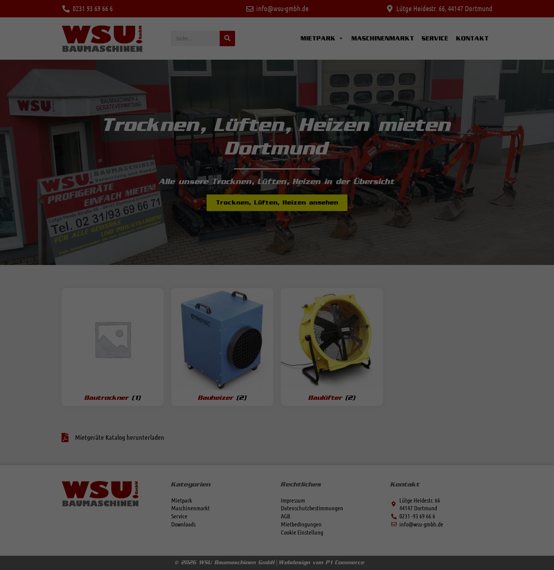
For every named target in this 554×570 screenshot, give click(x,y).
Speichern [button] (351, 314)
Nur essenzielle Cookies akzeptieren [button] (277, 337)
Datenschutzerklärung (157, 289)
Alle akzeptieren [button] (203, 314)
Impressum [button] (309, 378)
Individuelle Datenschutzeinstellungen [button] (277, 360)
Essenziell (300, 196)
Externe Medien (306, 236)
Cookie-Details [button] (248, 378)
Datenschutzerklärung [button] (280, 378)
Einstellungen (149, 296)
